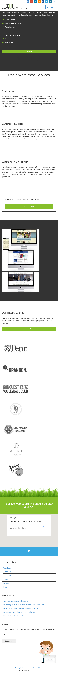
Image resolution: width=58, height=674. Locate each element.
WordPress (7, 568)
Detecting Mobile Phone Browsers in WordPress (20, 608)
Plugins (8, 572)
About (29, 668)
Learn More (28, 51)
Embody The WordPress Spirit (14, 616)
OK (44, 527)
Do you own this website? (18, 528)
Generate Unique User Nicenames (15, 601)
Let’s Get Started (29, 206)
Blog (5, 587)
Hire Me (29, 329)
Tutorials (8, 575)
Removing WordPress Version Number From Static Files (23, 605)
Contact (6, 583)
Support (6, 579)
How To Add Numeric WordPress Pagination (19, 612)
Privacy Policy (20, 668)
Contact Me (37, 668)
